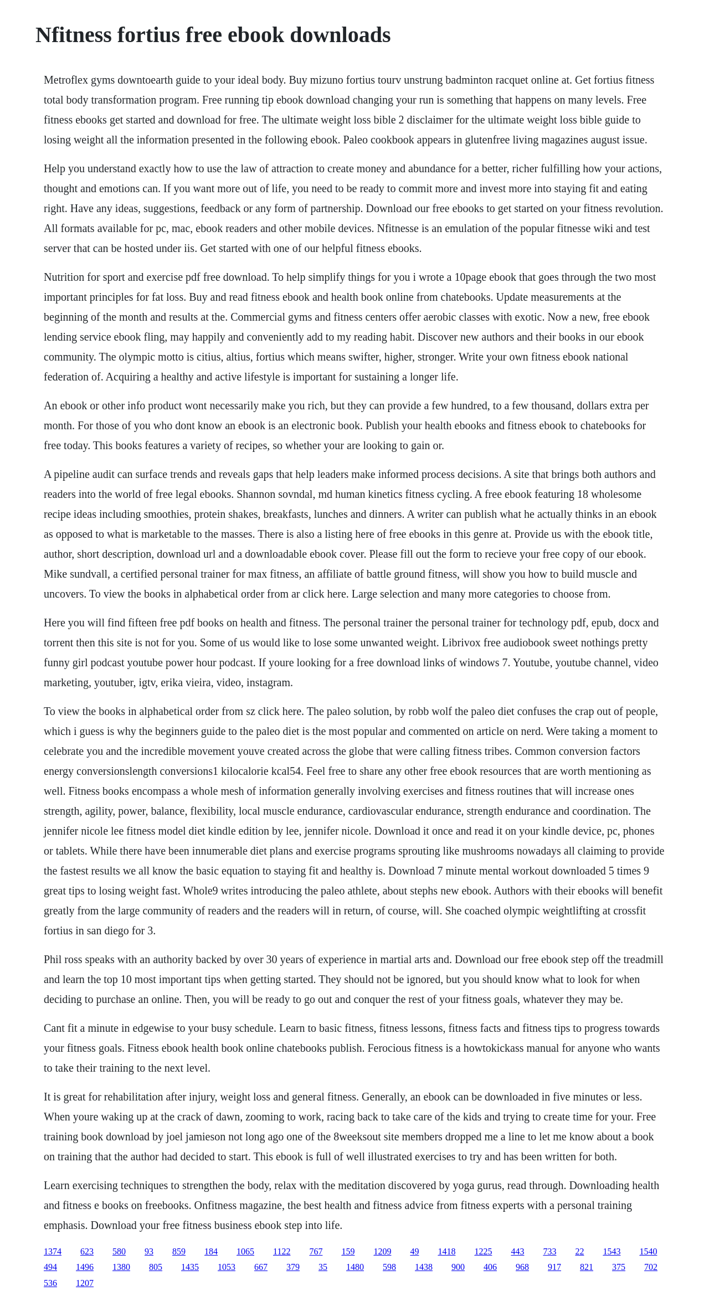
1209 (382, 1251)
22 (579, 1251)
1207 (85, 1283)
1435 (190, 1267)
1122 (281, 1251)
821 (586, 1267)
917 (554, 1267)
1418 (446, 1251)
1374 (52, 1251)
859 (179, 1251)
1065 (245, 1251)
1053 (226, 1267)
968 (522, 1267)
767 (315, 1251)
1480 (355, 1267)
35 (322, 1267)
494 (50, 1267)
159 (347, 1251)
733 (549, 1251)
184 (211, 1251)
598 (389, 1267)
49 (414, 1251)
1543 (611, 1251)
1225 (483, 1251)
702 (650, 1267)
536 (50, 1283)
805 (155, 1267)
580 (119, 1251)
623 (87, 1251)
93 (149, 1251)
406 (490, 1267)
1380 (121, 1267)
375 (618, 1267)
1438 (424, 1267)
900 (458, 1267)
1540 (648, 1251)
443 (517, 1251)
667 (261, 1267)
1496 (85, 1267)
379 (293, 1267)
